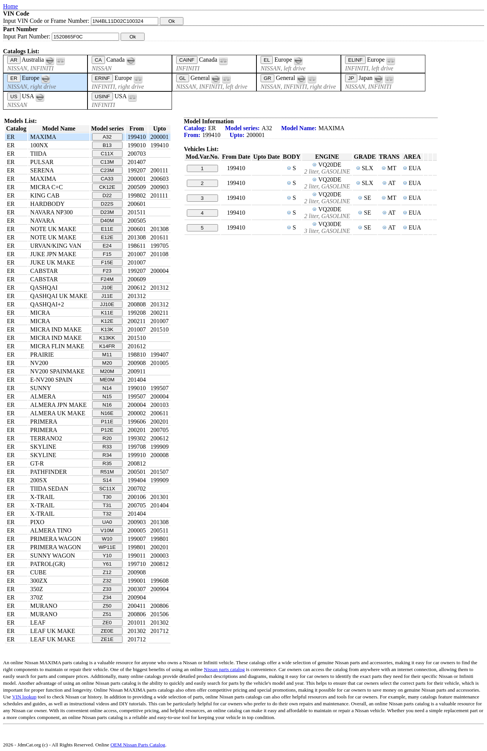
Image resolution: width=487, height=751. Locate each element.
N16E (107, 413)
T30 (107, 497)
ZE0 (106, 622)
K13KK (107, 338)
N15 (106, 396)
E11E (107, 229)
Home (10, 6)
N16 (106, 405)
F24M (106, 279)
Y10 (107, 555)
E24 (107, 246)
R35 (106, 463)
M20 (107, 363)
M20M (107, 371)
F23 (107, 271)
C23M (107, 170)
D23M (107, 212)
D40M (107, 220)
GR (267, 78)
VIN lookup (24, 697)
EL (267, 60)
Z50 (107, 606)
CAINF (186, 60)
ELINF (355, 60)
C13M (107, 162)
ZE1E (107, 639)
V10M (107, 530)
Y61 (107, 564)
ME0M (107, 380)
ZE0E (107, 631)
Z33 (107, 589)
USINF (102, 96)
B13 (107, 145)
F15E (107, 262)
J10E (107, 287)
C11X (107, 153)
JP (351, 78)
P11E (107, 421)
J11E (107, 296)
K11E (107, 313)
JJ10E (107, 304)
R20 (106, 438)
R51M (107, 472)
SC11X (107, 488)
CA (98, 60)
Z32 (107, 581)
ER (14, 78)
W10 (107, 539)
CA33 (107, 179)
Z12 (107, 572)
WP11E (107, 547)
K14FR (107, 346)
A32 (107, 137)
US (14, 96)
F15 (107, 254)
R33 (106, 447)
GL (182, 78)
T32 (107, 514)
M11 (107, 354)
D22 (106, 195)
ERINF (102, 78)
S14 (107, 480)
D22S (107, 204)
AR (14, 60)
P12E (107, 430)
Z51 (107, 614)
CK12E (107, 187)
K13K (107, 329)
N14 (106, 388)
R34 (106, 455)
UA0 (107, 522)
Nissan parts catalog (224, 669)
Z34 (107, 597)
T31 (107, 505)
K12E (107, 321)
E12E (107, 237)
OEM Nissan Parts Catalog (137, 745)
